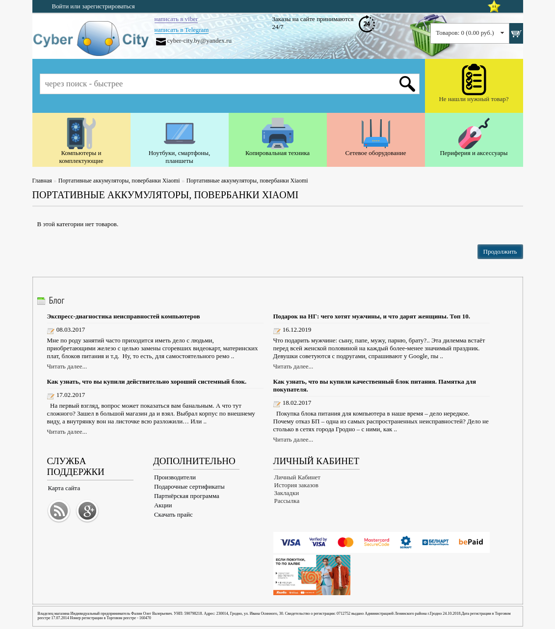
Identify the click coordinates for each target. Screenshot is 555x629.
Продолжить (500, 251)
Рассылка (287, 500)
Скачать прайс (173, 514)
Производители (175, 477)
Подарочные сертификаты (189, 486)
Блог (57, 300)
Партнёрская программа (186, 495)
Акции (163, 505)
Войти (60, 6)
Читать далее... (67, 366)
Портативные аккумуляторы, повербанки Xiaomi (119, 180)
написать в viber (176, 19)
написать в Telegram (182, 29)
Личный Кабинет (297, 477)
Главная (42, 180)
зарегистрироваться (108, 6)
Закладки (286, 493)
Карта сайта (64, 488)
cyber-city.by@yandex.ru (199, 40)
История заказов (296, 485)
